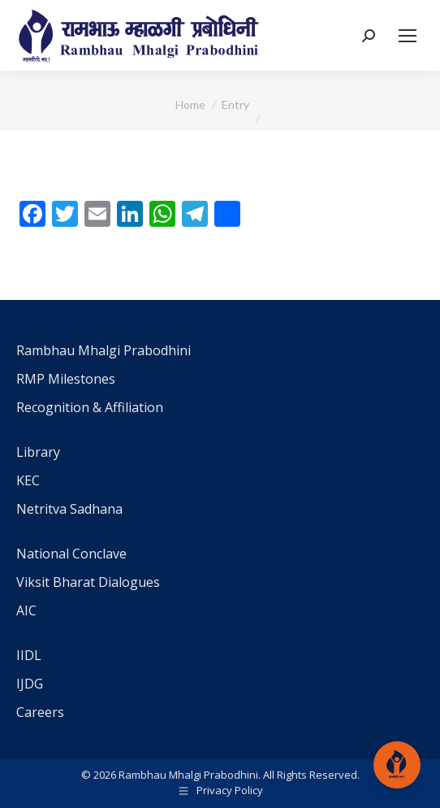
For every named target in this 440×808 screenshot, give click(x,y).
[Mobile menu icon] (407, 36)
